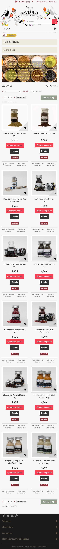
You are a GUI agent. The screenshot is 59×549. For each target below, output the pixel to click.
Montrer (25, 91)
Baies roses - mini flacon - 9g (14, 331)
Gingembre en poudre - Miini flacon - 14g (14, 462)
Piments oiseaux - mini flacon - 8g (44, 331)
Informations (11, 42)
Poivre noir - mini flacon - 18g (44, 200)
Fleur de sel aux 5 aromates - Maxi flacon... (14, 200)
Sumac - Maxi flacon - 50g (44, 133)
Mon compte (7, 533)
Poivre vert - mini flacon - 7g (44, 265)
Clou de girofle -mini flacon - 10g (14, 396)
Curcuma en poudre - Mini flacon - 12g (44, 396)
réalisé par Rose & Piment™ (38, 546)
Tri (2, 91)
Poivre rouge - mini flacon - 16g (15, 265)
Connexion (52, 2)
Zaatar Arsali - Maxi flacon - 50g (15, 134)
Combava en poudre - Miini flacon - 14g (44, 462)
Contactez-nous (42, 2)
